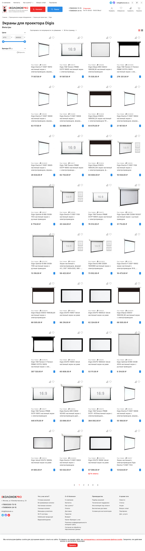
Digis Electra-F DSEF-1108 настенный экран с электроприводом (70, 216)
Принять (72, 545)
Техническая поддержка (100, 503)
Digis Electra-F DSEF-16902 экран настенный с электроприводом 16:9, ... (127, 266)
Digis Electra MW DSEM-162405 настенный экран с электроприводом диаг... (70, 413)
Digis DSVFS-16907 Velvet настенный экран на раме (70, 314)
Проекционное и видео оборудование (20, 17)
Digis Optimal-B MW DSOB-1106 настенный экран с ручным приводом (41, 266)
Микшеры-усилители (45, 511)
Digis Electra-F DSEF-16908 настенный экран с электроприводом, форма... (128, 413)
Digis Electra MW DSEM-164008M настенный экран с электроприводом (99, 266)
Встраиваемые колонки (46, 503)
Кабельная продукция (45, 517)
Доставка (68, 511)
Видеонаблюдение (44, 519)
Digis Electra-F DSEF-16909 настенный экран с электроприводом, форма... (42, 118)
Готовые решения (44, 500)
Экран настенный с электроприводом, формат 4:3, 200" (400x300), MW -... (71, 266)
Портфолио (53, 2)
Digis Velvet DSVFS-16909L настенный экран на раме (41, 461)
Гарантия (68, 514)
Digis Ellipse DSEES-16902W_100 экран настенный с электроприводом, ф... (100, 167)
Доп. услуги (123, 514)
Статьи (121, 503)
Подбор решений (98, 500)
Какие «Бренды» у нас (72, 519)
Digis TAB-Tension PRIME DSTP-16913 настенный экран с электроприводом (42, 413)
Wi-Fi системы (43, 514)
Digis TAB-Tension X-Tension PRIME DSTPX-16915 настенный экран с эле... (128, 69)
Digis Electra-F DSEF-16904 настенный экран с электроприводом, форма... (128, 118)
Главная (4, 17)
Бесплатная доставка (99, 508)
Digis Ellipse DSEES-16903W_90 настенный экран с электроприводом (128, 315)
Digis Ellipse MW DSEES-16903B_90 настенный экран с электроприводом (100, 69)
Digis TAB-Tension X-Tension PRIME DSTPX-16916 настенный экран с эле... (42, 364)
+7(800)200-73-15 (75, 8)
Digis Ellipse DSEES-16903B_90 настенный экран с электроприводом (43, 315)
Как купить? (27, 2)
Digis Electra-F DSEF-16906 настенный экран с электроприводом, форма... (71, 118)
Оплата (67, 508)
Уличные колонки (44, 508)
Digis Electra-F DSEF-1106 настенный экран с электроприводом (127, 167)
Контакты (16, 2)
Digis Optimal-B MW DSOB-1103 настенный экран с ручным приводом (41, 216)
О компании (6, 2)
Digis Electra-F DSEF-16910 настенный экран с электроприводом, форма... (42, 69)
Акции (121, 505)
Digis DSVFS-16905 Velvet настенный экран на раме (70, 363)
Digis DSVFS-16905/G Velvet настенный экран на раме (99, 314)
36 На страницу (70, 30)
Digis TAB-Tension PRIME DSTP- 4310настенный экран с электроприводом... (100, 413)
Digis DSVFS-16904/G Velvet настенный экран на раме (99, 363)
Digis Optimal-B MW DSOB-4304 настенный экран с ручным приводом (127, 364)
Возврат (68, 517)
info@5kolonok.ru (123, 3)
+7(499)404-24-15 (75, 10)
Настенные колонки (44, 505)
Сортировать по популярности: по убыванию (46, 30)
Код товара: (35, 65)
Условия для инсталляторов (101, 511)
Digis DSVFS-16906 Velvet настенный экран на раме (98, 461)
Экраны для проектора (40, 17)
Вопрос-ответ (41, 2)
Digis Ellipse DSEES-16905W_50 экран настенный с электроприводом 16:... (99, 118)
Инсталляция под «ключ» (101, 505)
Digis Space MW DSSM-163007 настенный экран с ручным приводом (129, 216)
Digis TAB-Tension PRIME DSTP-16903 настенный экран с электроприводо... (71, 167)
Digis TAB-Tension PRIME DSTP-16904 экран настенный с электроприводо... (100, 216)
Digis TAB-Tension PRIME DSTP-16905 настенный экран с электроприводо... (71, 69)
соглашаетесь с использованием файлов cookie (103, 539)
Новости (122, 500)
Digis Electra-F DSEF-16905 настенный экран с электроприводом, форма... (42, 167)
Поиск (56, 9)
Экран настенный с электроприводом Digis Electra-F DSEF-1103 (126, 462)
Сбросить (21, 52)
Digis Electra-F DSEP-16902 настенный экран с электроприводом (70, 462)
